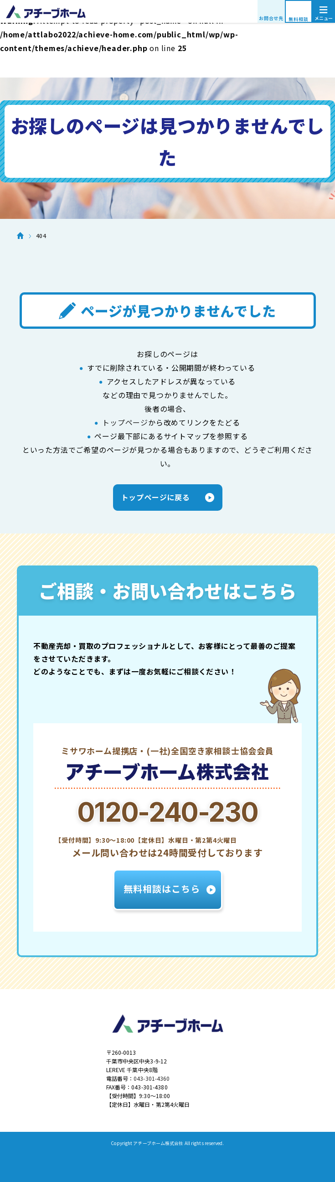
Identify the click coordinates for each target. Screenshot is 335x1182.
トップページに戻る (155, 497)
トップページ (125, 422)
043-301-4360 (152, 1078)
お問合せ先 (271, 18)
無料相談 (298, 19)
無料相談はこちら (162, 888)
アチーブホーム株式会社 (167, 11)
